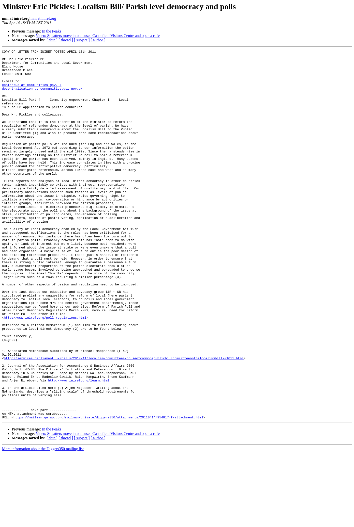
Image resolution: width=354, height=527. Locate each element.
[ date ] (52, 40)
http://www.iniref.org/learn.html (78, 447)
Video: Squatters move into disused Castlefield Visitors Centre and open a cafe (98, 35)
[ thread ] (66, 40)
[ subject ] (82, 40)
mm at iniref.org (43, 18)
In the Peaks (51, 31)
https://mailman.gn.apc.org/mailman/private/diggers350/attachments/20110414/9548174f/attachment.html (108, 491)
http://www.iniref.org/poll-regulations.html (45, 371)
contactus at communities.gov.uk (31, 92)
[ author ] (98, 40)
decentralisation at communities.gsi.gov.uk (42, 96)
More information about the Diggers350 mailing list (43, 523)
